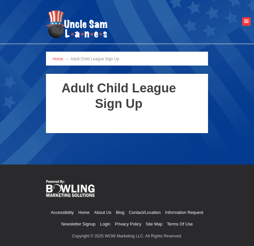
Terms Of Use (180, 223)
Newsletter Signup (78, 223)
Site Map (154, 223)
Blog (120, 212)
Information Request (184, 212)
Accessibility (62, 212)
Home (84, 212)
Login (105, 223)
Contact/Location (145, 212)
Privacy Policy (128, 223)
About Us (102, 212)
